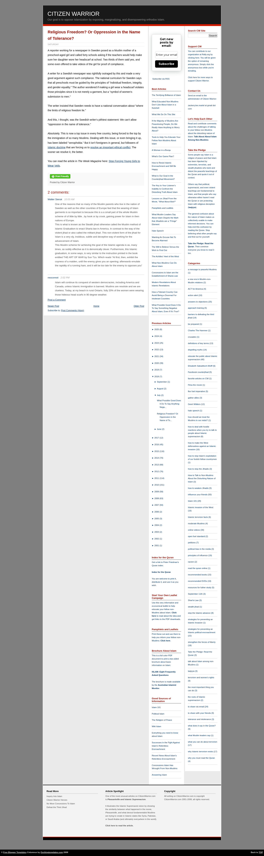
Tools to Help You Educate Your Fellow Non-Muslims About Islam (166, 140)
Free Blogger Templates (15, 852)
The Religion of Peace (162, 720)
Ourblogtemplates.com (52, 852)
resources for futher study (200, 587)
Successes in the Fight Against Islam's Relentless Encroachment (166, 745)
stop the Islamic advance (199, 613)
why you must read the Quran (201, 758)
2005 (157, 518)
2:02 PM (64, 277)
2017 (157, 438)
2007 (157, 505)
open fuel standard (197, 536)
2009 (157, 492)
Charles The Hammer (198, 330)
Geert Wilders (194, 404)
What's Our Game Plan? (163, 156)
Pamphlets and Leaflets (162, 208)
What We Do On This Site (163, 114)
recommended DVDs (198, 581)
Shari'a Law (193, 600)
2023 (157, 343)
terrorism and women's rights (201, 677)
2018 (157, 376)
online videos (194, 530)
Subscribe (166, 64)
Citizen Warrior (73, 13)
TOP (261, 852)
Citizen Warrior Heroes (57, 800)
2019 (157, 370)
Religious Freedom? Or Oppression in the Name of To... (167, 417)
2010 (157, 485)
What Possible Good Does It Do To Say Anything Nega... (169, 403)
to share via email (196, 707)
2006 (157, 512)
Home (96, 306)
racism (191, 562)
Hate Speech (158, 231)
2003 (157, 532)
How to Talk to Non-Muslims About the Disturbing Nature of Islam (202, 478)
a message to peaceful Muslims (202, 269)
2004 (157, 525)
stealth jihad (193, 607)
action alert (193, 295)
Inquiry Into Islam (54, 796)
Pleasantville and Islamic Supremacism (126, 799)
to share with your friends (199, 713)
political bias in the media (199, 549)
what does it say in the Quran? (202, 726)
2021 (157, 356)
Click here (165, 641)
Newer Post (53, 306)
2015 (157, 451)
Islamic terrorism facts (198, 517)
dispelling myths (195, 350)
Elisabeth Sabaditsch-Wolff (200, 366)
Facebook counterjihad (198, 372)
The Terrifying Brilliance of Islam (166, 95)
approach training (196, 308)
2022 (157, 349)
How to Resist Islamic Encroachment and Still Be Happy (164, 166)
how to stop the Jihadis (198, 469)
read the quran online (198, 568)
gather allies (193, 398)
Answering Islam (159, 775)
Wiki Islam (156, 726)
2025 (157, 329)
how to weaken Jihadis (198, 488)
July (159, 395)
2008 (157, 498)
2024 (157, 336)
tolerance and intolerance (200, 719)
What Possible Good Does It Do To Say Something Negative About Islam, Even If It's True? (166, 308)
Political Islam (158, 714)
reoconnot (53, 277)
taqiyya (192, 207)
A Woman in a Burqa (161, 150)
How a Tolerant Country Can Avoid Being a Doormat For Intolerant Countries (164, 295)
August (160, 388)
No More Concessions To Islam (61, 803)
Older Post (139, 306)
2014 (157, 458)
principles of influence (198, 555)
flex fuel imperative (197, 391)
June (159, 429)
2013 (157, 465)
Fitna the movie (195, 385)
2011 (157, 478)
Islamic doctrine (56, 147)
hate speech (194, 410)
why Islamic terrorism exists (201, 751)
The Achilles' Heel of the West (165, 256)
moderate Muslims (196, 523)
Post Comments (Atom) (72, 310)
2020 (157, 363)
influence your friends (198, 494)
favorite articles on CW (198, 378)
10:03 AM (69, 199)
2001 (157, 545)
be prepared (193, 324)
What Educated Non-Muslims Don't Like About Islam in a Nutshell (165, 104)
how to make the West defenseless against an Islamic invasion (202, 446)
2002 (157, 539)
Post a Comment (57, 299)
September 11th (195, 594)
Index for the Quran (161, 572)
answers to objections (198, 302)
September (162, 382)
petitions (192, 542)
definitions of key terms (199, 343)
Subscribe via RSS (160, 79)
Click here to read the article (119, 825)
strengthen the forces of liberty (202, 642)
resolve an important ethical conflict (110, 147)
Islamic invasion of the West (200, 507)
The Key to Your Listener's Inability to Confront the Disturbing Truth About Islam (165, 188)
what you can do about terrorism (202, 742)
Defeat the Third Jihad (57, 807)
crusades (192, 337)
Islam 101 (156, 707)
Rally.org (206, 54)
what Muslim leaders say (199, 735)
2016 (157, 444)
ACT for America (195, 289)
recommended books (198, 575)
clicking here (193, 58)
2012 (157, 471)
